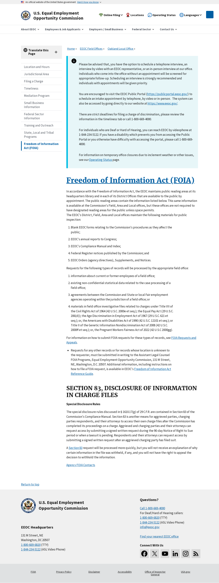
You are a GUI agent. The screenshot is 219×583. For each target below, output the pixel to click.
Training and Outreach (38, 125)
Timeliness (31, 88)
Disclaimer (94, 571)
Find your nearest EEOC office (159, 536)
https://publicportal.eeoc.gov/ (167, 94)
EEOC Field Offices (91, 48)
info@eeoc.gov (149, 527)
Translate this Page (38, 52)
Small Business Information (34, 105)
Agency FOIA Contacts (80, 465)
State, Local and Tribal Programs (39, 135)
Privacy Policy (64, 571)
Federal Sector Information (34, 116)
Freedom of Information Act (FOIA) (41, 146)
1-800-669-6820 (31, 545)
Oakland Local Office (121, 48)
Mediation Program (36, 96)
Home (71, 48)
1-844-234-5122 (31, 549)
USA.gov (185, 571)
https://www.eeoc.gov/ (162, 103)
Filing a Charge (33, 81)
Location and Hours (37, 67)
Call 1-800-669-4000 (152, 508)
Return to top (30, 484)
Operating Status (100, 160)
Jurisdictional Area (36, 74)
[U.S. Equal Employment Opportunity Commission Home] (56, 15)
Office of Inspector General (155, 573)
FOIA (33, 571)
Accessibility (125, 571)
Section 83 (75, 448)
